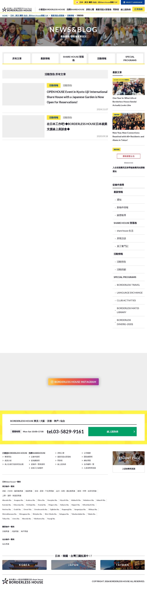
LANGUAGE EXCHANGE (130, 292)
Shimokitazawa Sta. (9, 514)
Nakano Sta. (64, 505)
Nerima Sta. (6, 509)
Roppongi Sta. (67, 509)
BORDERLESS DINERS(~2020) (125, 322)
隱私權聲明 (88, 457)
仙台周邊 (5, 544)
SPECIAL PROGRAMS (130, 58)
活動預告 (121, 261)
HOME (5, 15)
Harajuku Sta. (52, 500)
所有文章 (17, 58)
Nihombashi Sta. (89, 505)
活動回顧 (121, 269)
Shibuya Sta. (92, 509)
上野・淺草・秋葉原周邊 (11, 495)
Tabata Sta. (92, 514)
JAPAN (73, 564)
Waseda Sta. (26, 519)
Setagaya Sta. (64, 514)
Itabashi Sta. (101, 500)
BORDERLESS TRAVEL (128, 284)
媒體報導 (121, 215)
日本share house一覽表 (11, 482)
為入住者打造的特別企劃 (14, 464)
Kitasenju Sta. (19, 505)
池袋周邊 (28, 491)
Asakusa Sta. (30, 500)
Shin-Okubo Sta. (51, 514)
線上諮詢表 (126, 9)
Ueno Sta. (16, 519)
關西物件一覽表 (8, 527)
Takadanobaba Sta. (78, 514)
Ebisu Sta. (41, 500)
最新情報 (45, 58)
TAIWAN (122, 564)
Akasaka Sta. (7, 500)
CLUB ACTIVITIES (126, 300)
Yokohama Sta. (39, 519)
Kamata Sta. (6, 505)
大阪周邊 (15, 531)
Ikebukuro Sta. (88, 500)
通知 (119, 199)
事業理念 (8, 457)
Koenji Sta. (42, 505)
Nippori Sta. (75, 505)
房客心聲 (90, 9)
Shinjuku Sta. (37, 514)
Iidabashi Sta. (76, 500)
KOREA (24, 564)
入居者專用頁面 (90, 468)
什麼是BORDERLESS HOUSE (52, 9)
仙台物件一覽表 (8, 539)
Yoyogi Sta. (51, 519)
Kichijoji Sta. (31, 505)
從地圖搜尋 (35, 460)
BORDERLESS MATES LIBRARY (128, 310)
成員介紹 (8, 460)
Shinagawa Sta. (24, 514)
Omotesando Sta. (41, 509)
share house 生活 (125, 230)
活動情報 (71, 15)
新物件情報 (122, 207)
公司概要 (87, 453)
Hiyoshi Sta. (64, 500)
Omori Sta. (28, 509)
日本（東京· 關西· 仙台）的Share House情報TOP (30, 15)
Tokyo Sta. (6, 519)
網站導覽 (87, 460)
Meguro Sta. (53, 505)
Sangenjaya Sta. (80, 509)
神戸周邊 (24, 531)
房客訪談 (121, 238)
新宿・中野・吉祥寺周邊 (87, 491)
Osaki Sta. (17, 509)
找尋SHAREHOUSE (75, 9)
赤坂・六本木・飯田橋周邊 (12, 491)
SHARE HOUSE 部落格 (73, 58)
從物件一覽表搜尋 (38, 464)
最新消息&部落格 (103, 9)
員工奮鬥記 (122, 246)
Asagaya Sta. (18, 500)
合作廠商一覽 (89, 464)
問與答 (116, 9)
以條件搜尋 (35, 457)
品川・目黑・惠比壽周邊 (65, 491)
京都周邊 (5, 531)
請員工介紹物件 (37, 468)
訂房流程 (139, 9)
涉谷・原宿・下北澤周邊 (44, 491)
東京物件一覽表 (8, 486)
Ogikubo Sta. (54, 509)
